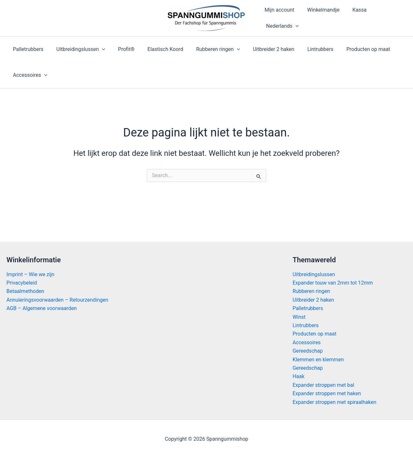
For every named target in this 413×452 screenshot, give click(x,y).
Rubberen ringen (206, 49)
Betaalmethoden (25, 291)
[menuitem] (280, 26)
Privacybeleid (21, 283)
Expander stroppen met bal (323, 385)
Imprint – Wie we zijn (30, 274)
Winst (299, 317)
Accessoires (29, 75)
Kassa (353, 10)
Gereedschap (308, 351)
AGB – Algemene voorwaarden (41, 308)
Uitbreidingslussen (77, 49)
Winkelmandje (319, 10)
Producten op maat (349, 49)
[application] (294, 26)
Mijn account (278, 10)
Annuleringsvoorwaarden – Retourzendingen (57, 300)
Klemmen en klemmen (318, 360)
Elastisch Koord (156, 49)
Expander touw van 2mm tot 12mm (333, 283)
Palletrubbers (27, 49)
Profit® (120, 49)
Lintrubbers (303, 49)
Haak (299, 376)
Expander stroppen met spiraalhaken (335, 402)
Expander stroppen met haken (327, 393)
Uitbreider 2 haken (259, 49)
